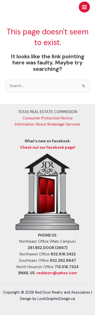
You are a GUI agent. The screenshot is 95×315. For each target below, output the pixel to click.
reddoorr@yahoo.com (56, 273)
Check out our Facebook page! (47, 147)
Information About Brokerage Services (47, 124)
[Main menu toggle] (84, 7)
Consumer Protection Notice (48, 118)
